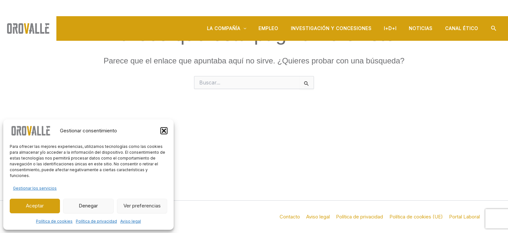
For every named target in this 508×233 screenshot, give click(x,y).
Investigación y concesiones (340, 29)
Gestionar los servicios (35, 188)
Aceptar (35, 206)
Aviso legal (130, 221)
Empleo (281, 29)
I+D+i (397, 29)
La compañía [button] (241, 30)
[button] (164, 131)
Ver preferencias (142, 206)
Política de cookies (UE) (418, 217)
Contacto (294, 217)
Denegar (88, 206)
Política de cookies (54, 221)
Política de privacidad (96, 221)
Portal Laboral (465, 217)
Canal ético (462, 29)
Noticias (425, 29)
